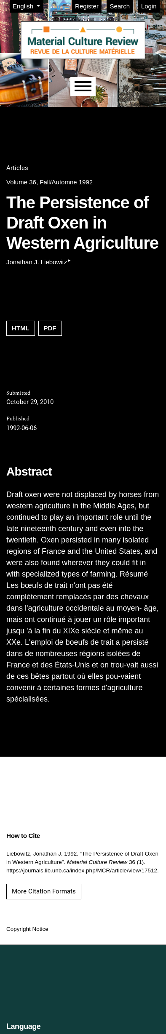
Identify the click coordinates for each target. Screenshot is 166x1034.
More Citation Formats (44, 891)
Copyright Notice (27, 929)
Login (149, 6)
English (27, 5)
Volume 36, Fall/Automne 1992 (49, 182)
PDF (50, 328)
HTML (20, 328)
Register (87, 6)
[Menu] (83, 86)
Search (120, 6)
